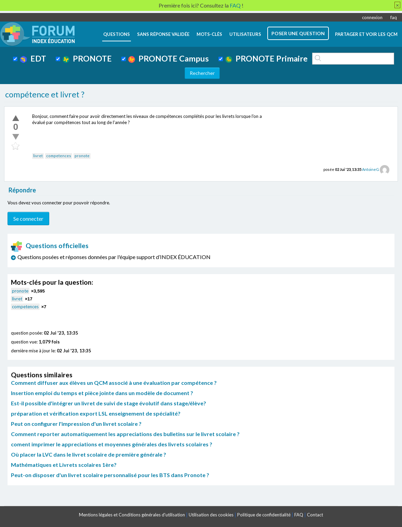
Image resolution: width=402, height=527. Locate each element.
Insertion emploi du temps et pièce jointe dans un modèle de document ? (102, 393)
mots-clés (209, 34)
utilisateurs (245, 34)
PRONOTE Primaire (266, 58)
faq (393, 17)
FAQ (298, 514)
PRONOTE (87, 58)
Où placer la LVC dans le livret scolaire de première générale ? (88, 454)
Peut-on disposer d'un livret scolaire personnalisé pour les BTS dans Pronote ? (110, 475)
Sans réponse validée (163, 34)
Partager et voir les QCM (366, 34)
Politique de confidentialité (264, 514)
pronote (82, 155)
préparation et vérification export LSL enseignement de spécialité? (95, 413)
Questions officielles (50, 245)
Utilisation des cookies (211, 514)
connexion (372, 17)
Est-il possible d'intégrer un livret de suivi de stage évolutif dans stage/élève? (108, 403)
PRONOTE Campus (168, 58)
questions (116, 34)
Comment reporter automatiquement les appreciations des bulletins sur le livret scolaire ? (125, 434)
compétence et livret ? (44, 94)
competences (58, 155)
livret (38, 155)
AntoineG (370, 169)
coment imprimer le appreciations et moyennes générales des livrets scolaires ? (111, 444)
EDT (33, 58)
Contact (315, 514)
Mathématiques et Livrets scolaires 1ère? (64, 464)
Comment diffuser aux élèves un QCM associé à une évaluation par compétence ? (114, 382)
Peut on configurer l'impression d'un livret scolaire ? (76, 423)
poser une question (298, 33)
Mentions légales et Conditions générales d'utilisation (132, 514)
